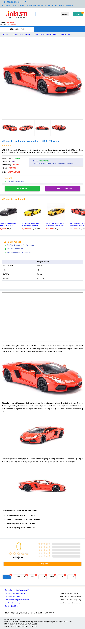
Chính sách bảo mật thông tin (15, 593)
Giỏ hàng (78, 14)
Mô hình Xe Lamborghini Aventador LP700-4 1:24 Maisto (53, 34)
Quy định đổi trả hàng (9, 5)
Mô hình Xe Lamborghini (21, 34)
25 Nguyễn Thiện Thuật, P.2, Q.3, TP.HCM (21, 515)
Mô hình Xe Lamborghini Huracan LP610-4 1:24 (11, 224)
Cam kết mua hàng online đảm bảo (30, 5)
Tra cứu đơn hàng (51, 5)
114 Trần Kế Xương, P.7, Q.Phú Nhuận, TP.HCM (23, 519)
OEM (13, 161)
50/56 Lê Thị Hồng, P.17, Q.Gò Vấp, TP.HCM (22, 528)
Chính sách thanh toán (12, 596)
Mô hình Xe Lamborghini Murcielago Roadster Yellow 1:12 (35, 224)
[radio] (10, 554)
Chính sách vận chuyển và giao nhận (17, 590)
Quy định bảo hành (11, 606)
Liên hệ (61, 5)
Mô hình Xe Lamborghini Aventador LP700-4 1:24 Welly (59, 224)
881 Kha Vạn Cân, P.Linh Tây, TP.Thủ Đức (21, 523)
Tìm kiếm (65, 14)
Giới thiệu (69, 5)
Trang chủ (6, 34)
